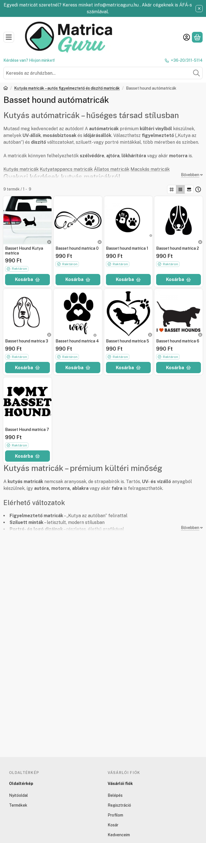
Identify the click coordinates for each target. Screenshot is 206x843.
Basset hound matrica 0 (77, 248)
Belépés (115, 795)
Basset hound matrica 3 (26, 341)
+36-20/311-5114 (187, 60)
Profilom (115, 815)
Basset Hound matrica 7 (27, 429)
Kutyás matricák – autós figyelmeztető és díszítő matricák (67, 88)
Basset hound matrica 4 (77, 341)
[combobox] (103, 73)
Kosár (113, 825)
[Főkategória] (5, 88)
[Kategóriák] (8, 37)
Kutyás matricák (21, 169)
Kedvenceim (119, 835)
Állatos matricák (111, 169)
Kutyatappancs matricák (66, 169)
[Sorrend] (198, 189)
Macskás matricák (150, 169)
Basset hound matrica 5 (127, 341)
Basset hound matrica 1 (127, 248)
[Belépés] (186, 37)
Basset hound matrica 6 (177, 341)
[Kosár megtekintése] (197, 37)
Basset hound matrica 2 (177, 248)
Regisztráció (119, 805)
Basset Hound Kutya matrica (24, 250)
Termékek (18, 805)
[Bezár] (199, 8)
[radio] (171, 189)
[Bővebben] (191, 175)
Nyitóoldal (18, 795)
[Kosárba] (27, 279)
